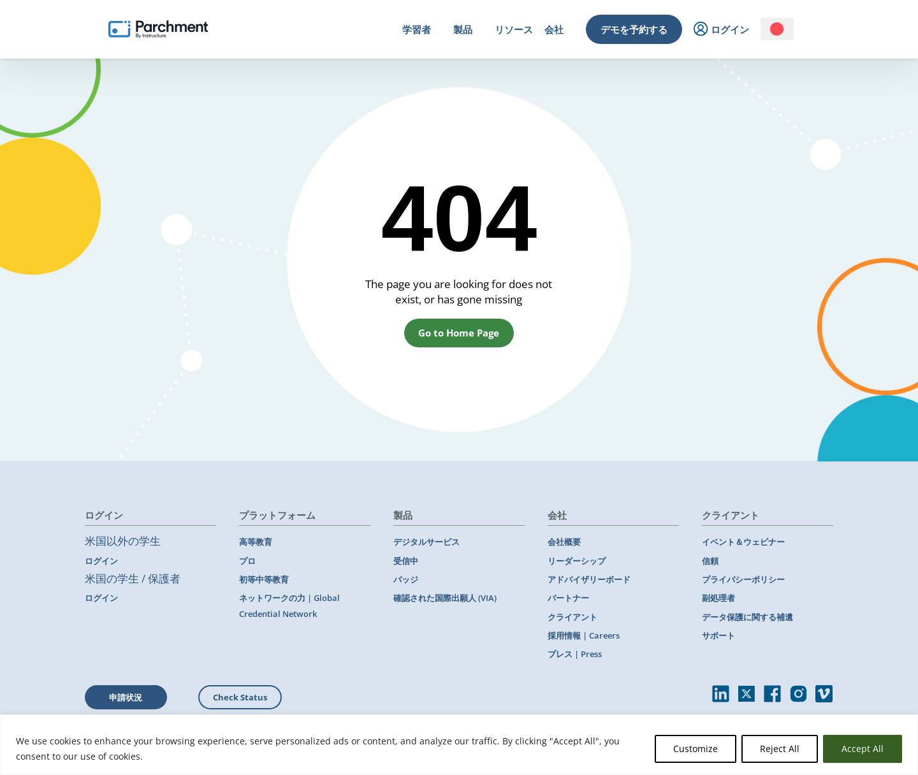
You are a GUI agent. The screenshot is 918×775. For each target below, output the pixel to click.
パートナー (568, 598)
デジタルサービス (426, 541)
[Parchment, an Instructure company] (158, 29)
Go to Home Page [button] (458, 332)
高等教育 (255, 541)
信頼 (710, 561)
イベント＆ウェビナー (743, 541)
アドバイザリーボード (589, 579)
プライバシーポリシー (743, 579)
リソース (514, 29)
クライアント (572, 617)
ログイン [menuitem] (721, 29)
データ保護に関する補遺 (747, 617)
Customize (695, 748)
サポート (718, 635)
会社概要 (564, 541)
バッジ (405, 579)
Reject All (779, 748)
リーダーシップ (577, 561)
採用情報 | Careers (584, 635)
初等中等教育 (264, 579)
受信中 (405, 561)
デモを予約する (634, 29)
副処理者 (718, 598)
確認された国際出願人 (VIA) (445, 598)
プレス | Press (575, 654)
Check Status (240, 697)
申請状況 (125, 697)
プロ (247, 561)
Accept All (862, 748)
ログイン (101, 561)
